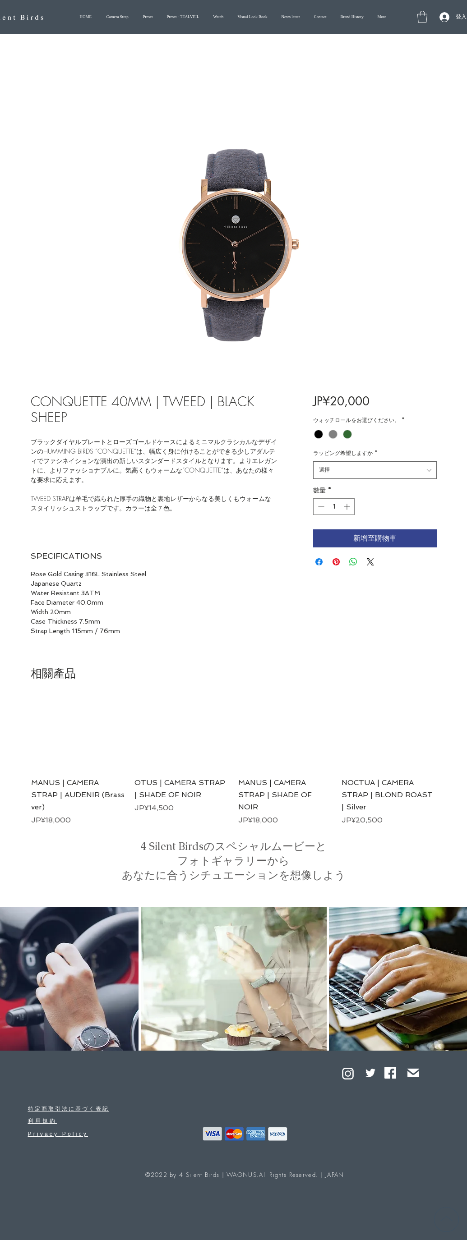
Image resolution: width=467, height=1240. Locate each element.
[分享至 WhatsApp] (353, 561)
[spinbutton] (334, 506)
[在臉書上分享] (319, 561)
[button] (422, 17)
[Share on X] (370, 561)
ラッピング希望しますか (345, 453)
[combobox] (374, 469)
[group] (234, 762)
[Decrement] (320, 506)
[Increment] (347, 506)
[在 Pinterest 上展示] (336, 561)
